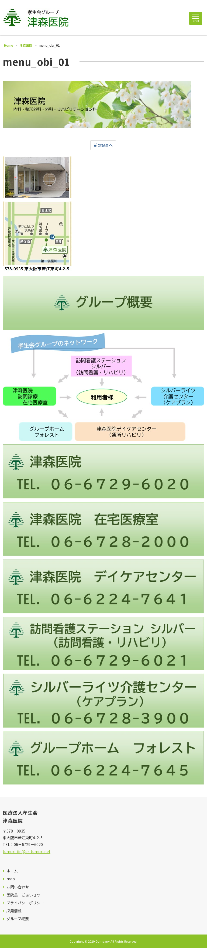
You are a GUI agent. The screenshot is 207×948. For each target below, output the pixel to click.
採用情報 (14, 910)
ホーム (12, 871)
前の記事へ (103, 145)
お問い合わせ (17, 886)
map (10, 878)
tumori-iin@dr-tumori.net (26, 851)
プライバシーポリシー (25, 902)
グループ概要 (17, 918)
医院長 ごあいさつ (23, 895)
